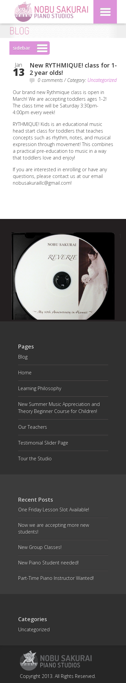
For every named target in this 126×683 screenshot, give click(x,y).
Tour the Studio (35, 458)
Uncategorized (102, 80)
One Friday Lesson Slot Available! (53, 509)
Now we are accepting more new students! (53, 528)
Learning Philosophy (39, 388)
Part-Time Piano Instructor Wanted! (56, 578)
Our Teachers (32, 427)
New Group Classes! (39, 547)
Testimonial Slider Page (43, 443)
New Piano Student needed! (48, 562)
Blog (23, 357)
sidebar (21, 48)
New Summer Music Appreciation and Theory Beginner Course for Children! (59, 407)
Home (25, 372)
